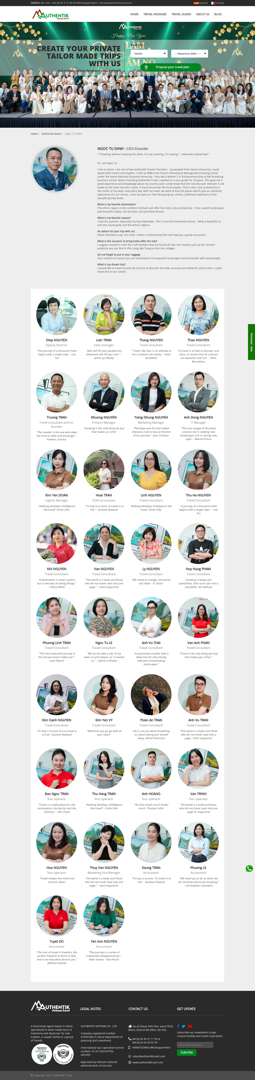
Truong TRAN (57, 417)
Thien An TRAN (151, 720)
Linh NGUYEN (151, 495)
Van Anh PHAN (198, 643)
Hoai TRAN (104, 495)
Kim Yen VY (103, 720)
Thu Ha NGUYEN (198, 495)
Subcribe (187, 1052)
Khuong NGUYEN (104, 417)
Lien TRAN (104, 340)
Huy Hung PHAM (198, 569)
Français (217, 2)
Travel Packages (155, 14)
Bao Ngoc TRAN (57, 794)
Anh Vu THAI (151, 643)
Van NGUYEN (104, 569)
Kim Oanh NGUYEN (56, 720)
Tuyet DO (57, 941)
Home (134, 14)
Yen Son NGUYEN (104, 941)
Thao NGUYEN (198, 340)
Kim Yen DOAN (56, 495)
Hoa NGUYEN (57, 868)
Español (201, 2)
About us (202, 14)
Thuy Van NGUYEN (104, 868)
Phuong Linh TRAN (57, 643)
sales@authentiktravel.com (116, 2)
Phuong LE (198, 868)
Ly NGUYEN (151, 569)
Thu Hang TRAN (104, 794)
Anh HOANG (151, 794)
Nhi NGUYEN (56, 569)
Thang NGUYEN (151, 340)
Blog (218, 14)
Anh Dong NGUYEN (198, 417)
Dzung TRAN (151, 868)
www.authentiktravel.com (148, 1062)
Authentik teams (51, 133)
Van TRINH (198, 794)
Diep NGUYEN (56, 340)
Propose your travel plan (172, 67)
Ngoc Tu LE (103, 643)
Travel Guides (181, 14)
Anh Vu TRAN (198, 720)
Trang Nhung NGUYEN (151, 417)
